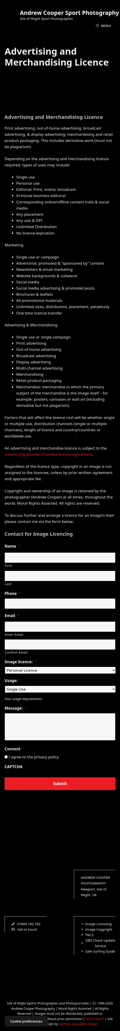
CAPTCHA (13, 766)
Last (8, 584)
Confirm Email (16, 652)
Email (12, 615)
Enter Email (14, 634)
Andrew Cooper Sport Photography (69, 12)
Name (12, 546)
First (8, 565)
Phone (13, 593)
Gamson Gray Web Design (78, 1024)
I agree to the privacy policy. (33, 756)
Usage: (13, 680)
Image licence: (21, 661)
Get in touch (95, 1019)
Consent (14, 748)
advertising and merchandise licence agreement (48, 454)
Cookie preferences (26, 1021)
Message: (16, 708)
